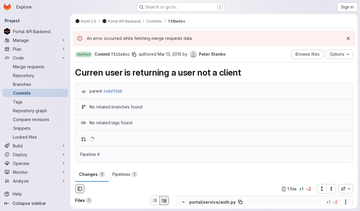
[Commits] (35, 93)
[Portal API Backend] (35, 31)
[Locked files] (35, 137)
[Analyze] (35, 181)
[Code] (35, 58)
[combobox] (345, 188)
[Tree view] (164, 200)
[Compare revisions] (35, 119)
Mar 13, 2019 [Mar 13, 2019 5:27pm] (169, 54)
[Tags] (35, 102)
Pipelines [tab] (124, 174)
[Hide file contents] (183, 202)
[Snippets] (35, 128)
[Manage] (35, 40)
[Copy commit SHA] (134, 54)
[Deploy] (35, 154)
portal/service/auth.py (212, 202)
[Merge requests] (35, 66)
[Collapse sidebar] (35, 203)
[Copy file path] (240, 202)
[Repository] (35, 75)
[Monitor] (35, 172)
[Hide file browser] (79, 188)
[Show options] (345, 202)
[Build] (35, 146)
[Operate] (35, 163)
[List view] (154, 200)
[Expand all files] (321, 188)
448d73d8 (112, 91)
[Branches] (35, 84)
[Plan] (35, 49)
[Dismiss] (348, 38)
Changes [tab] (92, 174)
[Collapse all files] (331, 188)
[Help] (35, 194)
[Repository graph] (35, 110)
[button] (83, 54)
